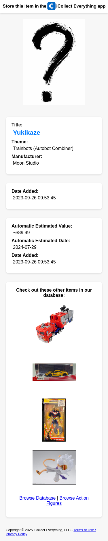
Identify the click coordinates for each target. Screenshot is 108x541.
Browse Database (37, 498)
